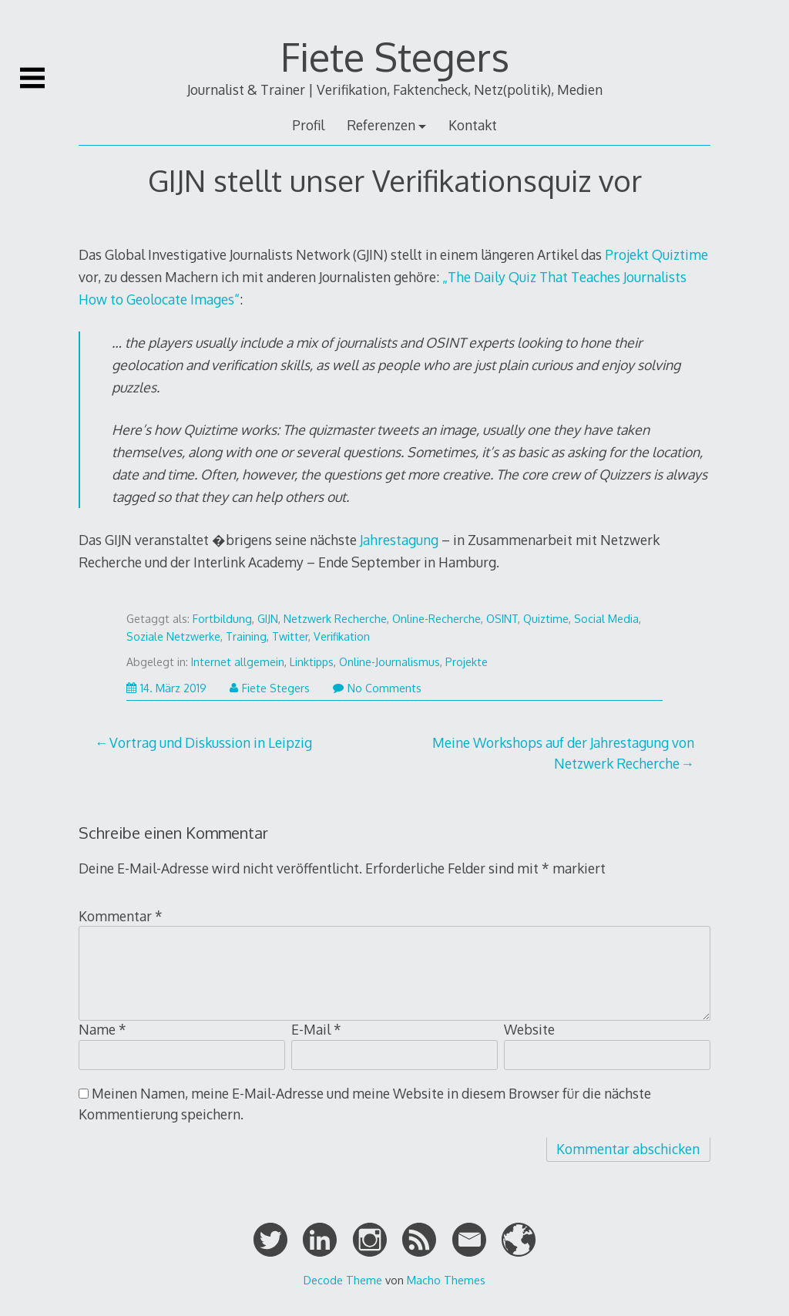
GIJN (267, 618)
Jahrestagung (399, 539)
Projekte (466, 661)
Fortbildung (222, 618)
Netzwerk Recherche (335, 618)
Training (246, 636)
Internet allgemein (237, 661)
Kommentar (121, 915)
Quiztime (546, 618)
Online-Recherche (436, 618)
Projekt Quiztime (656, 254)
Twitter (290, 636)
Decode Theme (343, 1280)
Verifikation (342, 636)
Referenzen (381, 124)
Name (102, 1029)
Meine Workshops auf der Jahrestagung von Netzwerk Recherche (563, 752)
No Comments (377, 688)
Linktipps (312, 661)
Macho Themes (446, 1280)
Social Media (606, 618)
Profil (308, 124)
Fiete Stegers (394, 56)
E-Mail (316, 1029)
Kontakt (472, 124)
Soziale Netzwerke (173, 636)
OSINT (502, 618)
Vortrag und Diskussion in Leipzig (210, 742)
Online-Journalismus (389, 661)
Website (529, 1029)
